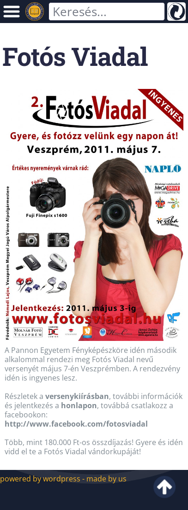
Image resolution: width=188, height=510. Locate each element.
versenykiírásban (77, 396)
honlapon (79, 405)
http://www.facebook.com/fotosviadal (76, 424)
